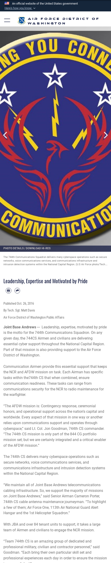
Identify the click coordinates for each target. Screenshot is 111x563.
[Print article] (8, 290)
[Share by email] (17, 290)
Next (105, 135)
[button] (20, 8)
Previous (5, 135)
